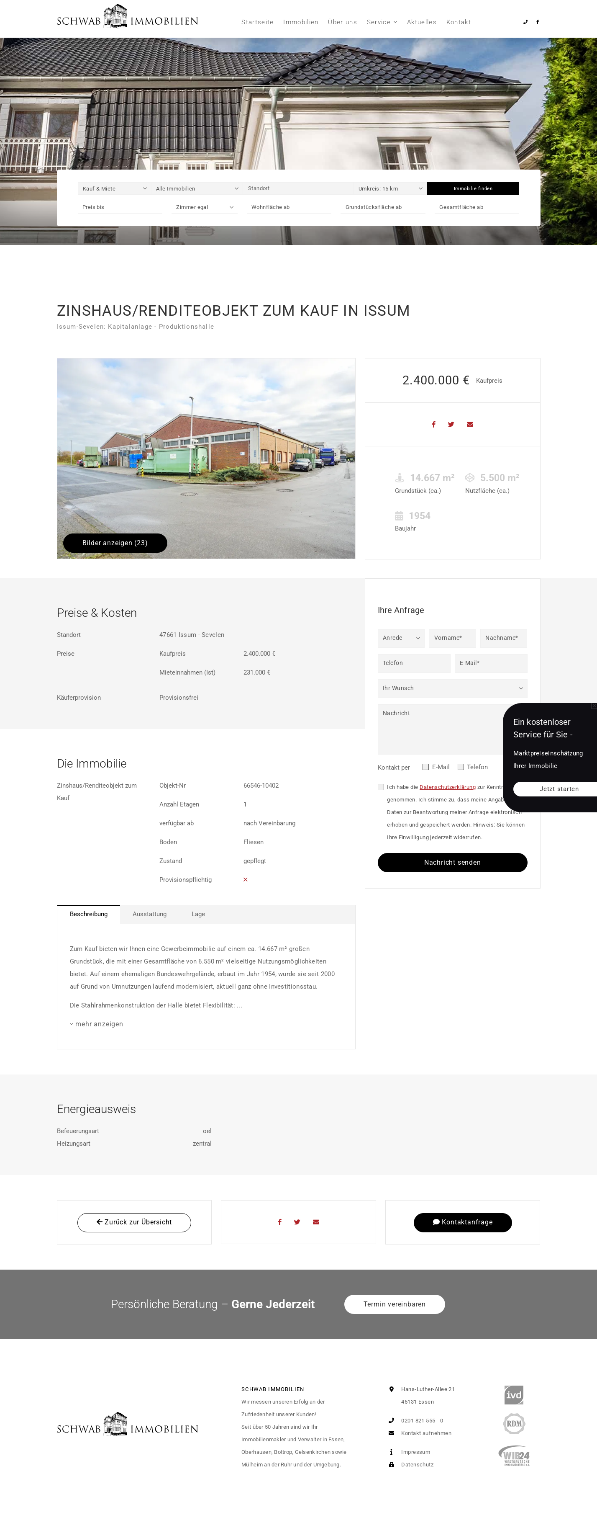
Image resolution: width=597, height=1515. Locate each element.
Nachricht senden (452, 862)
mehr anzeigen (99, 1024)
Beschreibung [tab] (89, 914)
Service (379, 22)
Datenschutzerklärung (448, 787)
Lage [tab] (198, 914)
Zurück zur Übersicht (134, 1222)
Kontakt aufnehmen (418, 1433)
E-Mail (441, 767)
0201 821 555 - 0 (414, 1420)
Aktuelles (422, 22)
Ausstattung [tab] (150, 914)
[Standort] (298, 188)
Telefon (477, 767)
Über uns (342, 22)
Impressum (407, 1452)
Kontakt (458, 22)
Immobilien (301, 22)
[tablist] (206, 914)
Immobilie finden (473, 188)
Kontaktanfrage (463, 1222)
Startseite (257, 22)
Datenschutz (409, 1464)
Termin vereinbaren (395, 1304)
